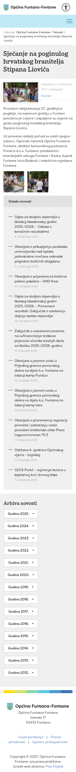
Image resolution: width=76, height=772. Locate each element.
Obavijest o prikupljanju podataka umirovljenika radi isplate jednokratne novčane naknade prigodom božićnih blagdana (41, 253)
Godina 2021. (18, 562)
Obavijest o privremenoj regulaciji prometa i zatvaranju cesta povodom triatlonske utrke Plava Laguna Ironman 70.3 (41, 427)
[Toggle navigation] (69, 21)
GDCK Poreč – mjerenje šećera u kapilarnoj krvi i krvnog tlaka (40, 472)
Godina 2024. (18, 526)
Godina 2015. (18, 636)
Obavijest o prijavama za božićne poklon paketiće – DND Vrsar (41, 278)
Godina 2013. (18, 660)
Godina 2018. (18, 599)
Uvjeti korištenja (30, 737)
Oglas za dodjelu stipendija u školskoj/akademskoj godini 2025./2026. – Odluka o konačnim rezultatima (37, 224)
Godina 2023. (18, 538)
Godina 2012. (18, 672)
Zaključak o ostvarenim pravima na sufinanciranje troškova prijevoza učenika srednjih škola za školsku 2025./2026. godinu (39, 338)
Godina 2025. (18, 513)
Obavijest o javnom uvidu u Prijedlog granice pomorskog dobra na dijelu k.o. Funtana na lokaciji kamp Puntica (39, 368)
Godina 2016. (18, 623)
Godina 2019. (18, 587)
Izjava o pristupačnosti (49, 742)
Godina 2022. (18, 550)
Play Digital (54, 766)
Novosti (46, 96)
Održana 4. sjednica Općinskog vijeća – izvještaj (39, 452)
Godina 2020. (18, 575)
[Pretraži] (31, 21)
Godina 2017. (19, 611)
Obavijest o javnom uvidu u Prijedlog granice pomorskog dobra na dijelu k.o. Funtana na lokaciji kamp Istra (39, 397)
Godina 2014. (18, 648)
